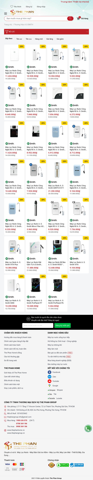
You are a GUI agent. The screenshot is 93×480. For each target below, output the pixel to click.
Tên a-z (18, 39)
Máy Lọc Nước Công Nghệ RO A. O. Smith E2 (78, 72)
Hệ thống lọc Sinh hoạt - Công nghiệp (62, 341)
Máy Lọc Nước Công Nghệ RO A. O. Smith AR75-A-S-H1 (13, 187)
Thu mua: (11, 429)
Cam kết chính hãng (12, 377)
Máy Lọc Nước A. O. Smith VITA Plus (13, 263)
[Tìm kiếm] (70, 18)
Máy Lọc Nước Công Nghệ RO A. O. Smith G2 (13, 110)
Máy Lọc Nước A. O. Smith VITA (77, 263)
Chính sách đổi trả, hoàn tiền (15, 349)
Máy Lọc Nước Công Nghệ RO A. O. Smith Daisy (78, 225)
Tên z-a (27, 39)
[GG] (49, 385)
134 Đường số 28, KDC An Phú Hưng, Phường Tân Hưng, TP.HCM (41, 412)
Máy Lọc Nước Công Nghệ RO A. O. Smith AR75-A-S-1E (35, 187)
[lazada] (53, 400)
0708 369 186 (21, 426)
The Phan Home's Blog (13, 353)
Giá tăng (48, 39)
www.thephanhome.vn (16, 432)
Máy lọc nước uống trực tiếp (59, 337)
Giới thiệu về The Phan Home (15, 373)
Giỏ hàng (82, 18)
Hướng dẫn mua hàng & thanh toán (17, 337)
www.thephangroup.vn (16, 435)
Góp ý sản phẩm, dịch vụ (13, 388)
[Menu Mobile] (6, 13)
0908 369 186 (21, 429)
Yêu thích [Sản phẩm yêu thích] (15, 7)
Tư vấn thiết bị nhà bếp (59, 357)
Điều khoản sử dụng (12, 380)
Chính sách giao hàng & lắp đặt (16, 341)
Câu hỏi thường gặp (11, 357)
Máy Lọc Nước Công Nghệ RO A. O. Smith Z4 (35, 148)
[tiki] (52, 395)
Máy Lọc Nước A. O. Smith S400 (13, 302)
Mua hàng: (11, 422)
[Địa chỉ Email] (37, 325)
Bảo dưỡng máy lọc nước (57, 364)
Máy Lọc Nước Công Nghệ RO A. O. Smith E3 (56, 72)
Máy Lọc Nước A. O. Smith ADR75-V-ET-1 (56, 187)
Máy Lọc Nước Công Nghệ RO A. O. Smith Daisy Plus (56, 225)
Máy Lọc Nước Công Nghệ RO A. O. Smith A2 (78, 187)
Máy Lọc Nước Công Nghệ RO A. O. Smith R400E (35, 72)
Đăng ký (29, 7)
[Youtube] (49, 381)
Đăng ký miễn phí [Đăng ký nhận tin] (63, 325)
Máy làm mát (53, 349)
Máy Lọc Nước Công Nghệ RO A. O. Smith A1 (13, 225)
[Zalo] (49, 377)
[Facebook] (49, 372)
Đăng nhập (41, 7)
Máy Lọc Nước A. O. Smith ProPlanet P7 (34, 302)
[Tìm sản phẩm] (39, 18)
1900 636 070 (22, 422)
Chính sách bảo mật (12, 384)
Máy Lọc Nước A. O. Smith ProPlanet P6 (56, 302)
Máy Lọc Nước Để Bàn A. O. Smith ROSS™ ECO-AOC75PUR (57, 263)
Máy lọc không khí (55, 345)
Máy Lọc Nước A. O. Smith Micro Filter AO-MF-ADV (35, 225)
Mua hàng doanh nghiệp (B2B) (59, 360)
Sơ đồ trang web (10, 360)
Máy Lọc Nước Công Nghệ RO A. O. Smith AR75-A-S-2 (78, 148)
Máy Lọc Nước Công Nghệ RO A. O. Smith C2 (56, 110)
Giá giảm (59, 39)
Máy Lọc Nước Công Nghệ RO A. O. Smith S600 (13, 72)
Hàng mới (38, 39)
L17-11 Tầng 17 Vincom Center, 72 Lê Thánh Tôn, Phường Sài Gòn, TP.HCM (45, 409)
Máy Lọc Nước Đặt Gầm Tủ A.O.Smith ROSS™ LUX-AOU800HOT (34, 263)
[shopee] (53, 390)
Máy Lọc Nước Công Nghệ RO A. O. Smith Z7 (13, 148)
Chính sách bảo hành (12, 345)
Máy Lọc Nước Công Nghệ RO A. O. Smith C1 (78, 110)
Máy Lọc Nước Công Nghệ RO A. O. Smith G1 (35, 110)
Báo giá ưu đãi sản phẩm (60, 353)
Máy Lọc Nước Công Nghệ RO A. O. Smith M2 (56, 148)
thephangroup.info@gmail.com (19, 419)
